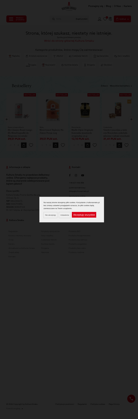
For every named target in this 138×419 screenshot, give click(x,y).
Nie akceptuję (50, 215)
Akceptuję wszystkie (84, 214)
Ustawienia (64, 215)
